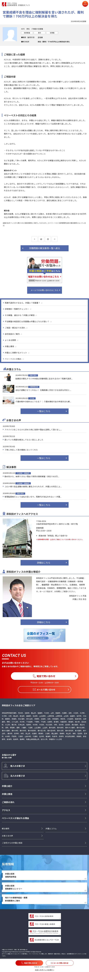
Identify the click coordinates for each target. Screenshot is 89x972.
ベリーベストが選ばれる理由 (15, 818)
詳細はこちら (43, 562)
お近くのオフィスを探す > (44, 970)
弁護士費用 (7, 794)
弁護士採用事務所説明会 (10, 875)
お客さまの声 (7, 835)
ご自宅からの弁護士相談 (12, 842)
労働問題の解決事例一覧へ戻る (44, 248)
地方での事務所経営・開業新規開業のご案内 (16, 899)
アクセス (6, 810)
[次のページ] (54, 239)
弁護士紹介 (7, 785)
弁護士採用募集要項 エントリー (13, 887)
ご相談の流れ (8, 802)
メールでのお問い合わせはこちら (44, 290)
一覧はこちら (43, 411)
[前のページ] (34, 239)
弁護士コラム (51, 828)
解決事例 (5, 828)
